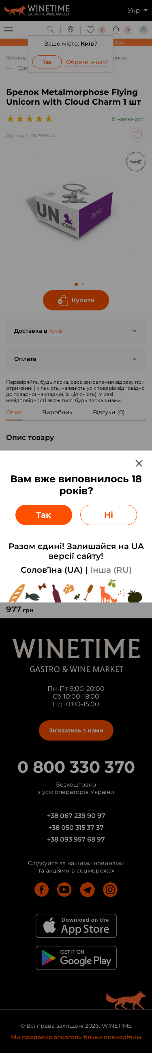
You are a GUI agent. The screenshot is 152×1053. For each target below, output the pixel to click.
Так (43, 515)
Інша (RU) (111, 570)
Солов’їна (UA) (52, 570)
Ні (108, 515)
